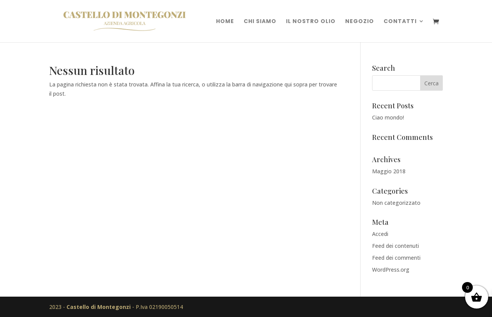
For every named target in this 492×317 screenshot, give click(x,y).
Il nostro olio (311, 21)
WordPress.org (390, 269)
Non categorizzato (396, 202)
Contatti (400, 21)
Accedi (380, 233)
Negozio (359, 21)
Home (225, 21)
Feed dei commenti (396, 257)
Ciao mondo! (388, 117)
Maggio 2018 (389, 171)
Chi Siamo (260, 21)
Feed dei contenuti (395, 245)
